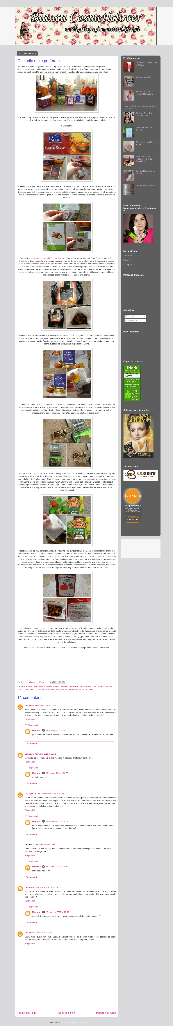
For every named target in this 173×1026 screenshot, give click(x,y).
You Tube (127, 255)
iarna (102, 686)
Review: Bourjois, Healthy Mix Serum (144, 92)
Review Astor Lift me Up (146, 185)
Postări (129, 316)
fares (81, 686)
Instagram (127, 264)
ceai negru (64, 686)
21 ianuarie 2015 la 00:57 (57, 821)
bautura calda (39, 686)
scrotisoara (80, 689)
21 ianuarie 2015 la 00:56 (57, 730)
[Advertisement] (73, 999)
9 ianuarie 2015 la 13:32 (53, 794)
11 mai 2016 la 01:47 (44, 933)
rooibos (71, 689)
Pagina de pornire (66, 1013)
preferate (43, 689)
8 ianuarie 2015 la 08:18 (45, 706)
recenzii (51, 689)
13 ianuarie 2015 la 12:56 (44, 845)
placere (25, 689)
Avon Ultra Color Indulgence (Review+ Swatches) (145, 158)
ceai (25, 335)
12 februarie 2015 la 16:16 (46, 887)
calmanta (50, 686)
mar (19, 689)
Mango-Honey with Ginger (45, 258)
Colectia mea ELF (144, 77)
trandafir (90, 689)
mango (109, 686)
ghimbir (87, 686)
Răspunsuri (33, 725)
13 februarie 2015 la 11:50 (57, 912)
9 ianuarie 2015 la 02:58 (45, 754)
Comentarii (131, 321)
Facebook (127, 260)
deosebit (74, 686)
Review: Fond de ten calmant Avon (145, 114)
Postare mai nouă (27, 1013)
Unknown (29, 706)
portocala (33, 689)
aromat (29, 686)
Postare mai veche (106, 1013)
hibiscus (95, 686)
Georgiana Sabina (33, 794)
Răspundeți (30, 719)
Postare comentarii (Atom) (73, 1022)
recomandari (61, 689)
